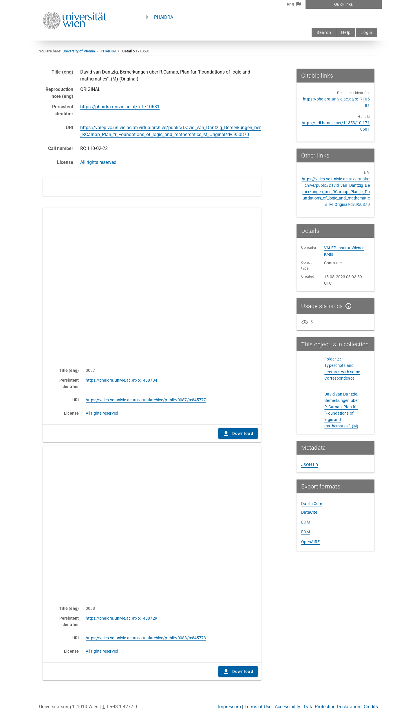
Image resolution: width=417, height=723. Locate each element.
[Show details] (347, 306)
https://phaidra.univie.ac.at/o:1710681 (120, 106)
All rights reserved (98, 162)
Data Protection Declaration (332, 706)
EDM (305, 532)
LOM (305, 522)
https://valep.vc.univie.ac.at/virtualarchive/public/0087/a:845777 (146, 400)
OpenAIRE (310, 541)
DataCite (309, 512)
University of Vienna (79, 51)
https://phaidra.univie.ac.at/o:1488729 (121, 618)
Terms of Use (257, 706)
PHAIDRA (163, 17)
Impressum (229, 706)
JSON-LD (309, 464)
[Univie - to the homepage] (75, 37)
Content (152, 284)
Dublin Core (311, 503)
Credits (371, 706)
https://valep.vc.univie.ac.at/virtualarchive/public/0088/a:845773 (146, 638)
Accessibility (287, 706)
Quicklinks (343, 4)
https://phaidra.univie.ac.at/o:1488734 (121, 380)
